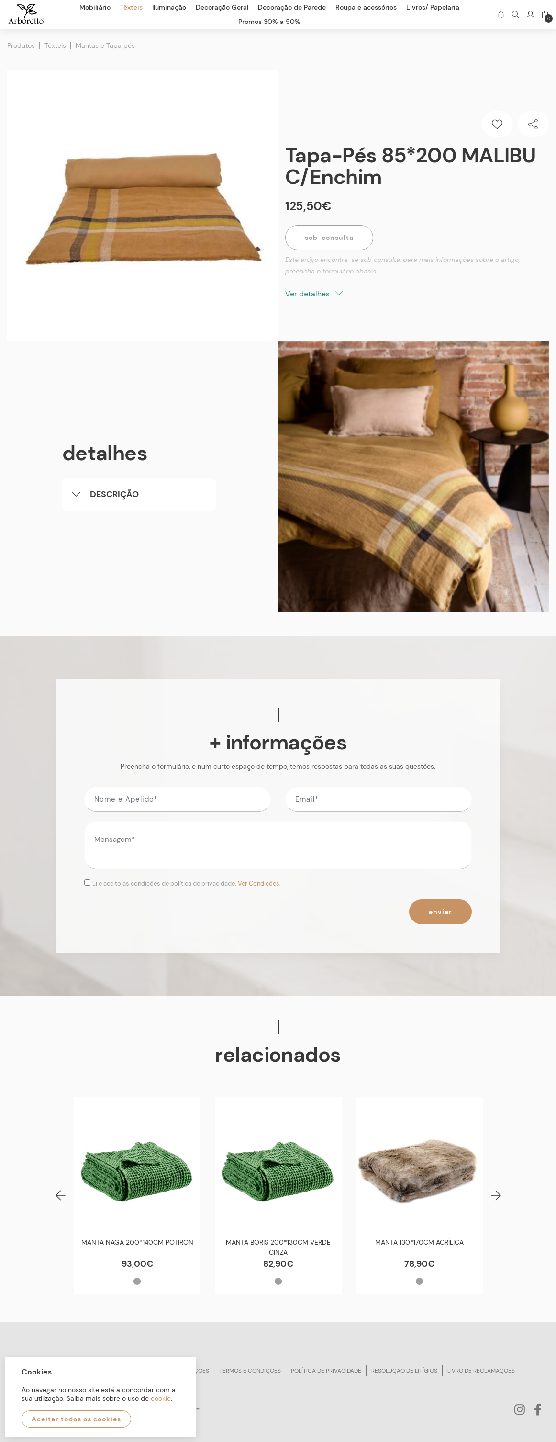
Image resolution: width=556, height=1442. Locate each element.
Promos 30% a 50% (269, 21)
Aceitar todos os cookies (76, 1419)
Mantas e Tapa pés (105, 45)
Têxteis (55, 45)
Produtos (21, 45)
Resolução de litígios (404, 1370)
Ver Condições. (259, 883)
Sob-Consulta (329, 237)
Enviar (440, 912)
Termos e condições (250, 1370)
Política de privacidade (326, 1370)
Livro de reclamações (481, 1370)
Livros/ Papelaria (432, 7)
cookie (161, 1398)
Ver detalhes (314, 294)
